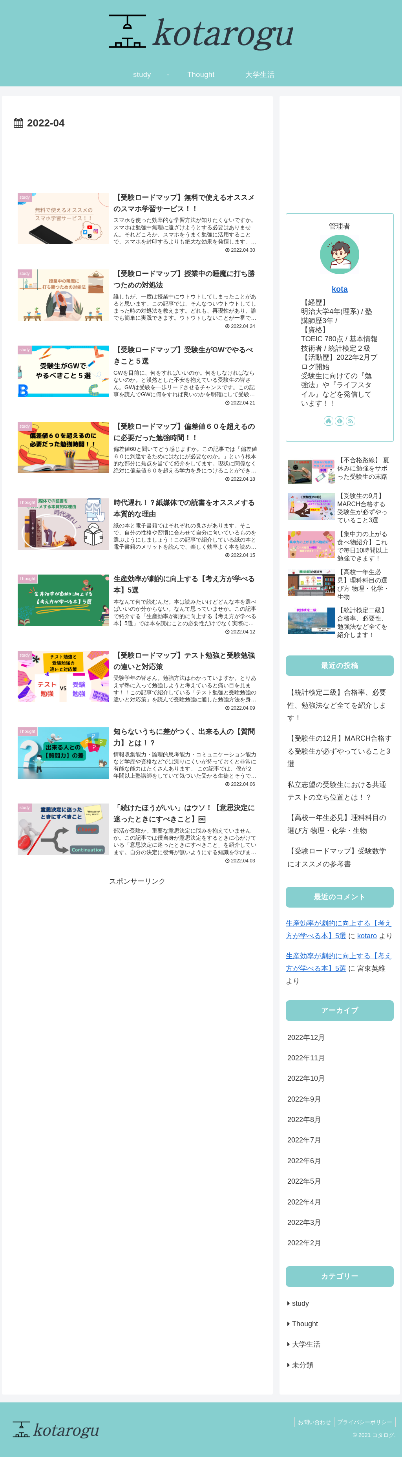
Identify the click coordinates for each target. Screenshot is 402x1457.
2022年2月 (304, 1243)
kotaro (367, 936)
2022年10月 (306, 1078)
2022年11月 (306, 1058)
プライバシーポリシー (363, 1422)
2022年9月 (304, 1099)
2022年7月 (304, 1140)
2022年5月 (304, 1181)
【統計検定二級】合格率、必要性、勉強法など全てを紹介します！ (336, 705)
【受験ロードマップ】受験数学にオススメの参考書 (336, 857)
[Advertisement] (137, 156)
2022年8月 (304, 1120)
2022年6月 (304, 1161)
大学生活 (306, 1344)
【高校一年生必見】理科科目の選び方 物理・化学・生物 (336, 824)
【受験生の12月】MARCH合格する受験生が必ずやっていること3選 (339, 751)
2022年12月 (306, 1037)
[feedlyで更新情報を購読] (339, 421)
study (300, 1303)
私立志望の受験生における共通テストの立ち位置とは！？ (336, 791)
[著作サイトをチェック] (328, 421)
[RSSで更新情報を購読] (350, 421)
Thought (305, 1324)
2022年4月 (304, 1202)
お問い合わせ (311, 1422)
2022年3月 (304, 1222)
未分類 (302, 1365)
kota (340, 289)
